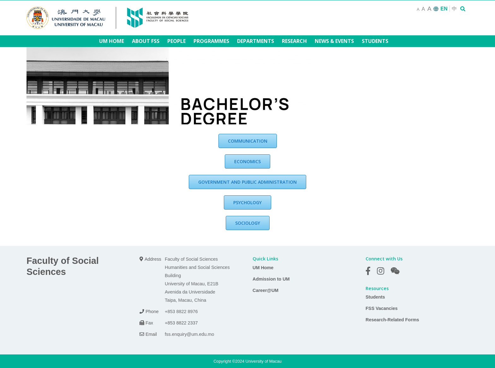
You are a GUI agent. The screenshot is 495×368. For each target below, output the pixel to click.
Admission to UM (271, 279)
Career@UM (265, 290)
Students (375, 297)
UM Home (263, 267)
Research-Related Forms (392, 319)
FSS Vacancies (382, 308)
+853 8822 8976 (181, 311)
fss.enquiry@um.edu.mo (189, 334)
